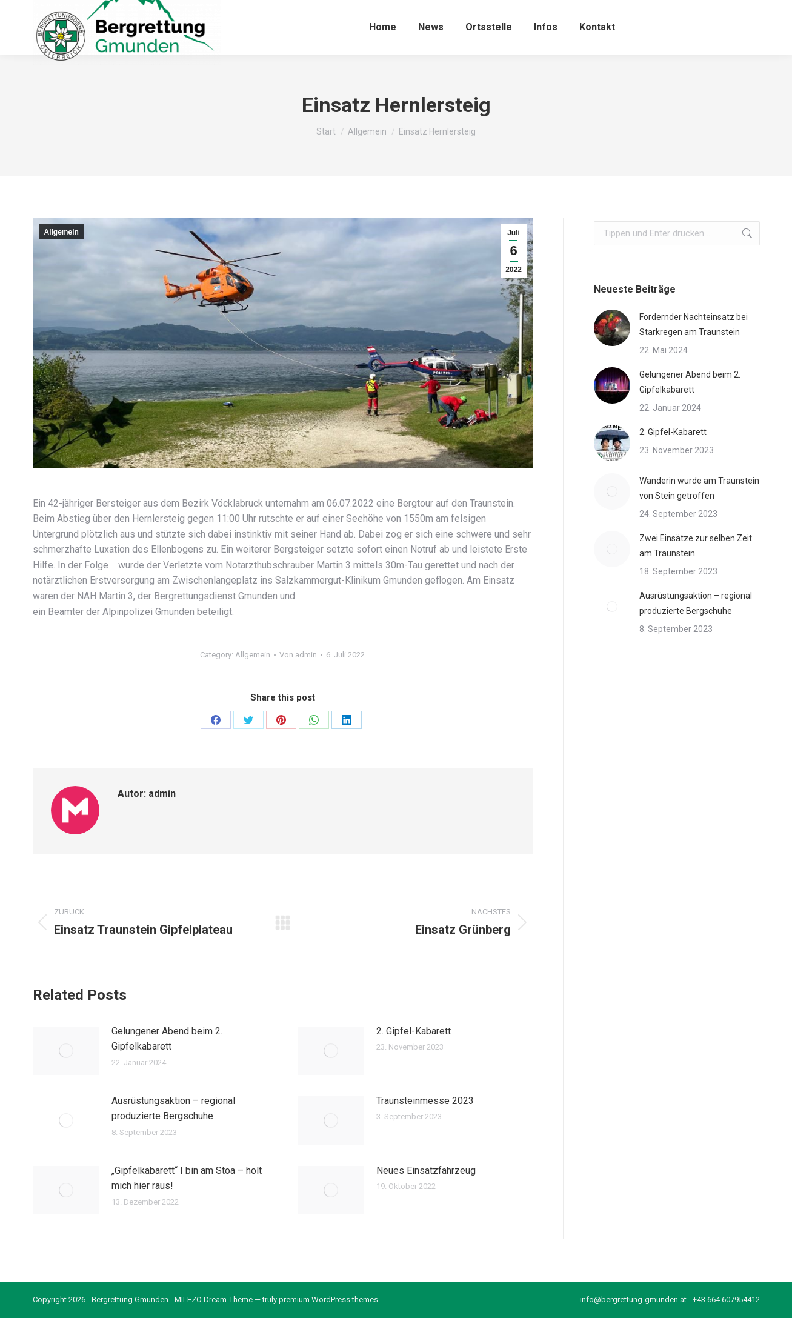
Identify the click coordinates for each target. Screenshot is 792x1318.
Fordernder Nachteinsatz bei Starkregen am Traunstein (693, 324)
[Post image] (66, 1051)
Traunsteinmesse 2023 (425, 1101)
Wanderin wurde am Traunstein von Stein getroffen (699, 488)
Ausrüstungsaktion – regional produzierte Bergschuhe (173, 1108)
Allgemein (61, 232)
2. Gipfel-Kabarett (413, 1031)
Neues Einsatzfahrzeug (426, 1170)
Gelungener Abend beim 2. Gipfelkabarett (166, 1039)
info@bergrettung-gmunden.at (633, 1299)
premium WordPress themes (328, 1299)
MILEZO (188, 1299)
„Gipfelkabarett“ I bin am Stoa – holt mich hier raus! (186, 1178)
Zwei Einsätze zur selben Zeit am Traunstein (695, 545)
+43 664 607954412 (726, 1299)
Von (298, 654)
